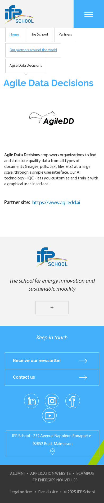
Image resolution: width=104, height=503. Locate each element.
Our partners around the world (33, 50)
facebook (72, 401)
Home (14, 35)
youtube (49, 415)
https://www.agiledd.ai (56, 203)
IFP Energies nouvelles (54, 480)
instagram (52, 401)
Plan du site (48, 492)
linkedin (31, 398)
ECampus (85, 474)
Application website (50, 474)
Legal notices (21, 492)
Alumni (17, 474)
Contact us (24, 377)
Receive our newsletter (37, 360)
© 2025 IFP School (79, 492)
